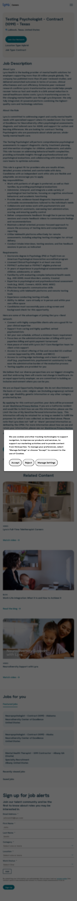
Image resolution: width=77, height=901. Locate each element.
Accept (15, 462)
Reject (28, 462)
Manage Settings (46, 462)
